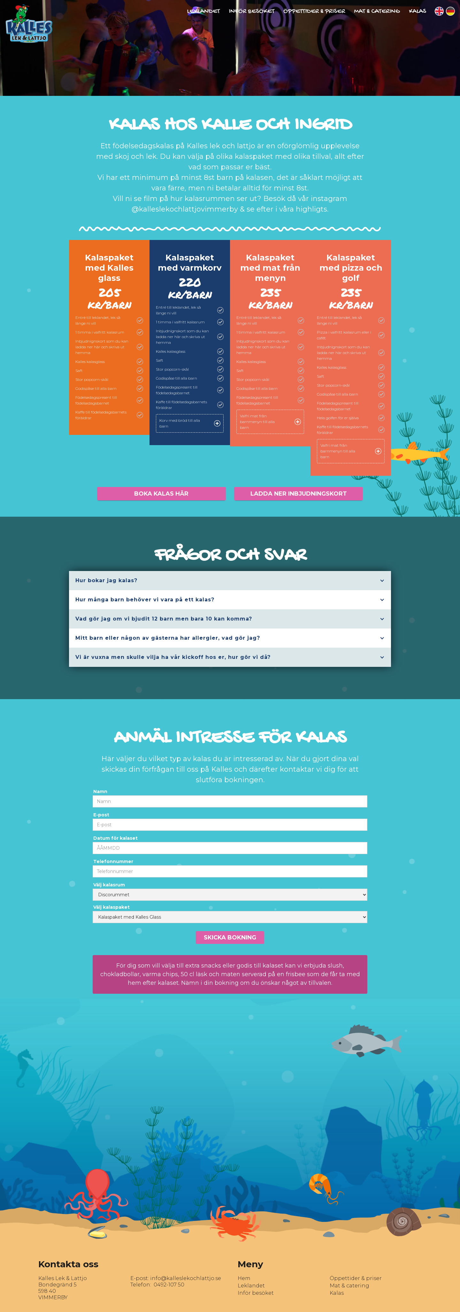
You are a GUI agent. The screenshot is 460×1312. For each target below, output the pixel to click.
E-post (101, 815)
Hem (244, 1278)
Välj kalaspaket (111, 907)
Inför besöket (251, 12)
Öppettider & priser (356, 1278)
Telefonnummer (113, 861)
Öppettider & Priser (314, 12)
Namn (100, 791)
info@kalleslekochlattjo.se (185, 1278)
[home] (26, 21)
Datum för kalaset (115, 838)
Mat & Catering (377, 12)
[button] (230, 580)
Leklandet (203, 12)
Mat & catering (349, 1286)
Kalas (417, 12)
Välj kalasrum (109, 885)
